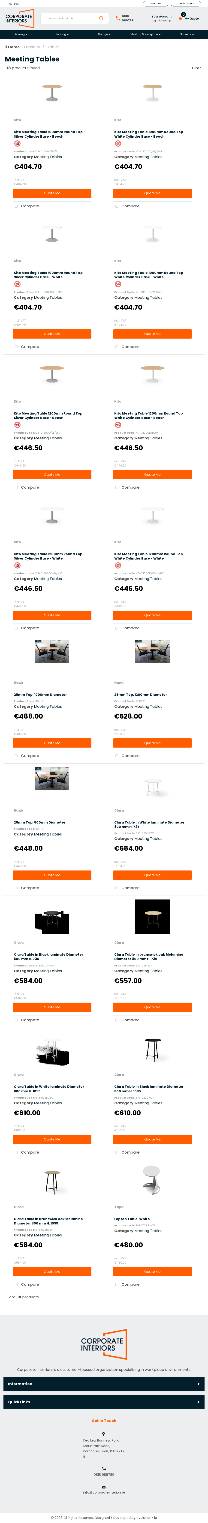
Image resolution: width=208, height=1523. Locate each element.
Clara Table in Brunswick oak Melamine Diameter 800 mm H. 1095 (48, 1221)
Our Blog (14, 3)
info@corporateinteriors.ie (104, 1492)
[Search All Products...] (74, 18)
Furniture (32, 47)
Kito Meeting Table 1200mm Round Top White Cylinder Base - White (148, 556)
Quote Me (52, 193)
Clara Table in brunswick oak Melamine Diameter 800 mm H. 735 (148, 956)
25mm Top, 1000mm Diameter (40, 694)
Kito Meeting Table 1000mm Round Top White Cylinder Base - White (148, 274)
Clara (119, 810)
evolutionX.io (146, 1517)
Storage (103, 34)
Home (12, 47)
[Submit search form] (101, 18)
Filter (196, 68)
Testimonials (186, 3)
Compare (26, 206)
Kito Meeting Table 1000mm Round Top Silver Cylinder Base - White (48, 274)
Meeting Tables (48, 157)
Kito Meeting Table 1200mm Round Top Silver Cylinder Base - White (48, 556)
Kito (17, 120)
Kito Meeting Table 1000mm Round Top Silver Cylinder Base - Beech (48, 134)
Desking (19, 34)
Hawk (18, 682)
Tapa (119, 1207)
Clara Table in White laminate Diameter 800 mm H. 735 (149, 824)
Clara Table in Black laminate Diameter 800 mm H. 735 (48, 956)
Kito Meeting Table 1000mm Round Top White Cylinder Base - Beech (148, 134)
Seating (61, 34)
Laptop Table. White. (132, 1219)
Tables (53, 47)
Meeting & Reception (144, 34)
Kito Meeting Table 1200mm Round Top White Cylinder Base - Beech (148, 415)
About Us (155, 3)
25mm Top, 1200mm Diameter (140, 694)
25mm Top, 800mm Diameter (40, 822)
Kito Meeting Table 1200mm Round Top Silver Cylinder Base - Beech (48, 415)
